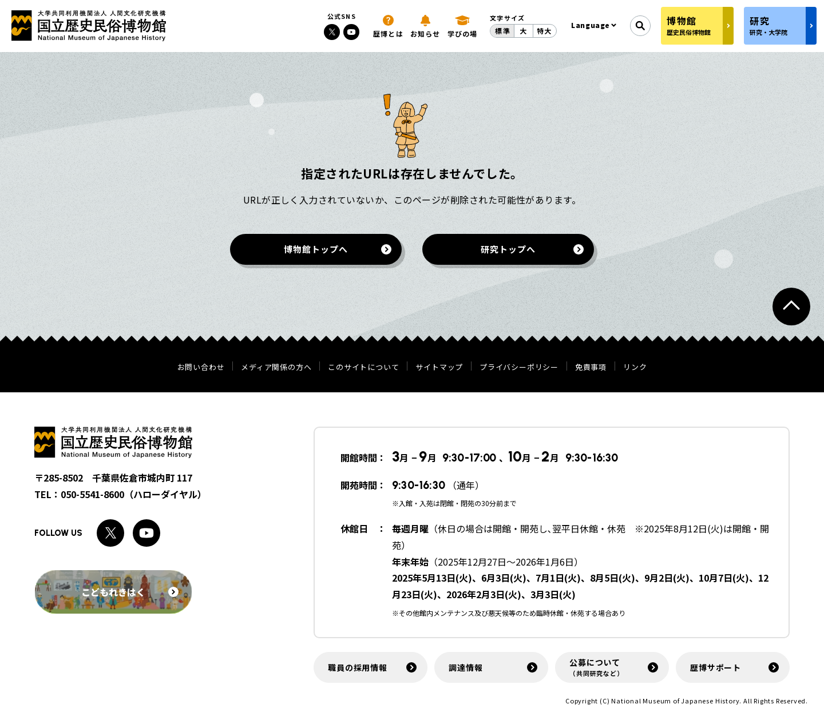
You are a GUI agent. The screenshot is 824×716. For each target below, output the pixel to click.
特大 (544, 30)
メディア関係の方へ (276, 367)
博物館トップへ (315, 249)
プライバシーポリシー (519, 367)
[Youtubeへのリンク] (351, 32)
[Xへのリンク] (332, 32)
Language (590, 25)
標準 (502, 30)
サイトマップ (439, 367)
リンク (635, 367)
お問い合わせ (201, 367)
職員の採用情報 (357, 667)
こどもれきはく (130, 592)
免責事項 (591, 367)
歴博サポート (715, 667)
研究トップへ (508, 249)
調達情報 (465, 667)
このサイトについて (363, 367)
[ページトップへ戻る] (791, 306)
